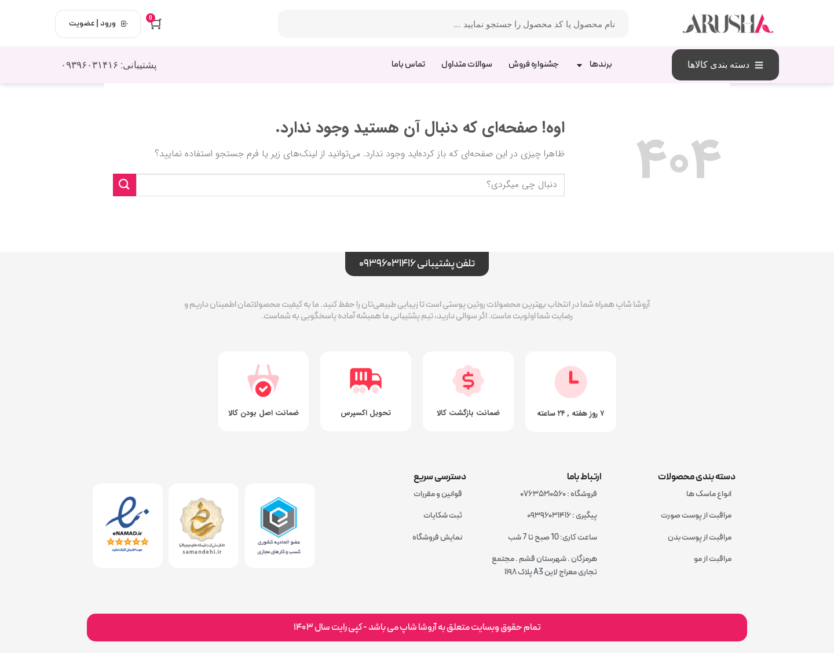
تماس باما (408, 64)
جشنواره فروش (534, 64)
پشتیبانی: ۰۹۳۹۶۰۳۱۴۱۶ (109, 65)
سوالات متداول (466, 64)
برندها (593, 65)
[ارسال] (124, 185)
